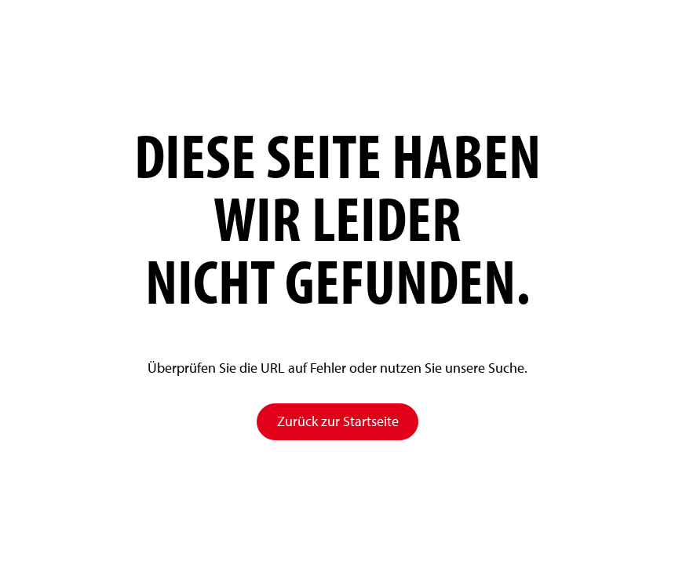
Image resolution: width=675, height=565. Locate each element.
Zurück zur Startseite (338, 421)
